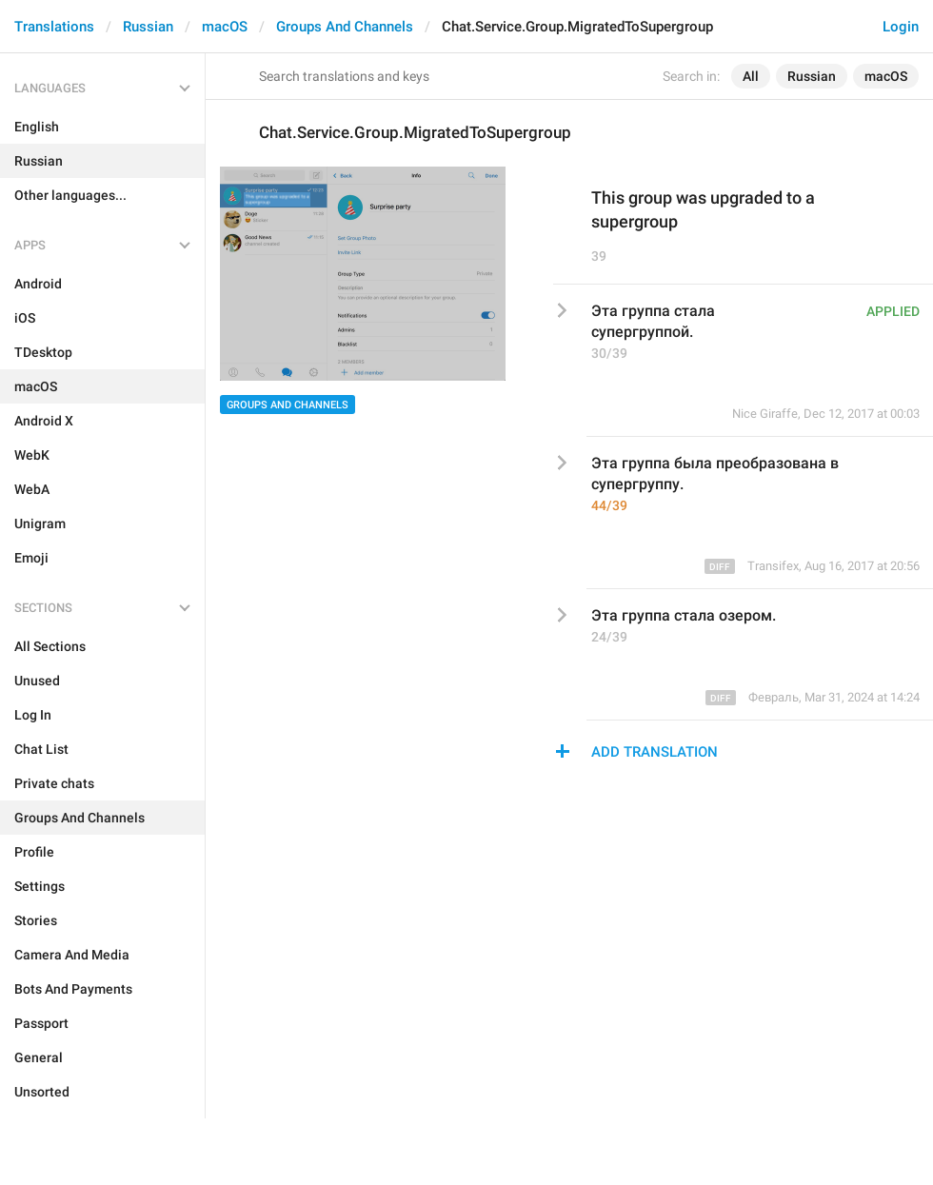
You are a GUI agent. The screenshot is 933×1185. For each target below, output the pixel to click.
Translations (54, 26)
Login (901, 26)
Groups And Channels (344, 26)
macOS (225, 26)
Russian (148, 26)
